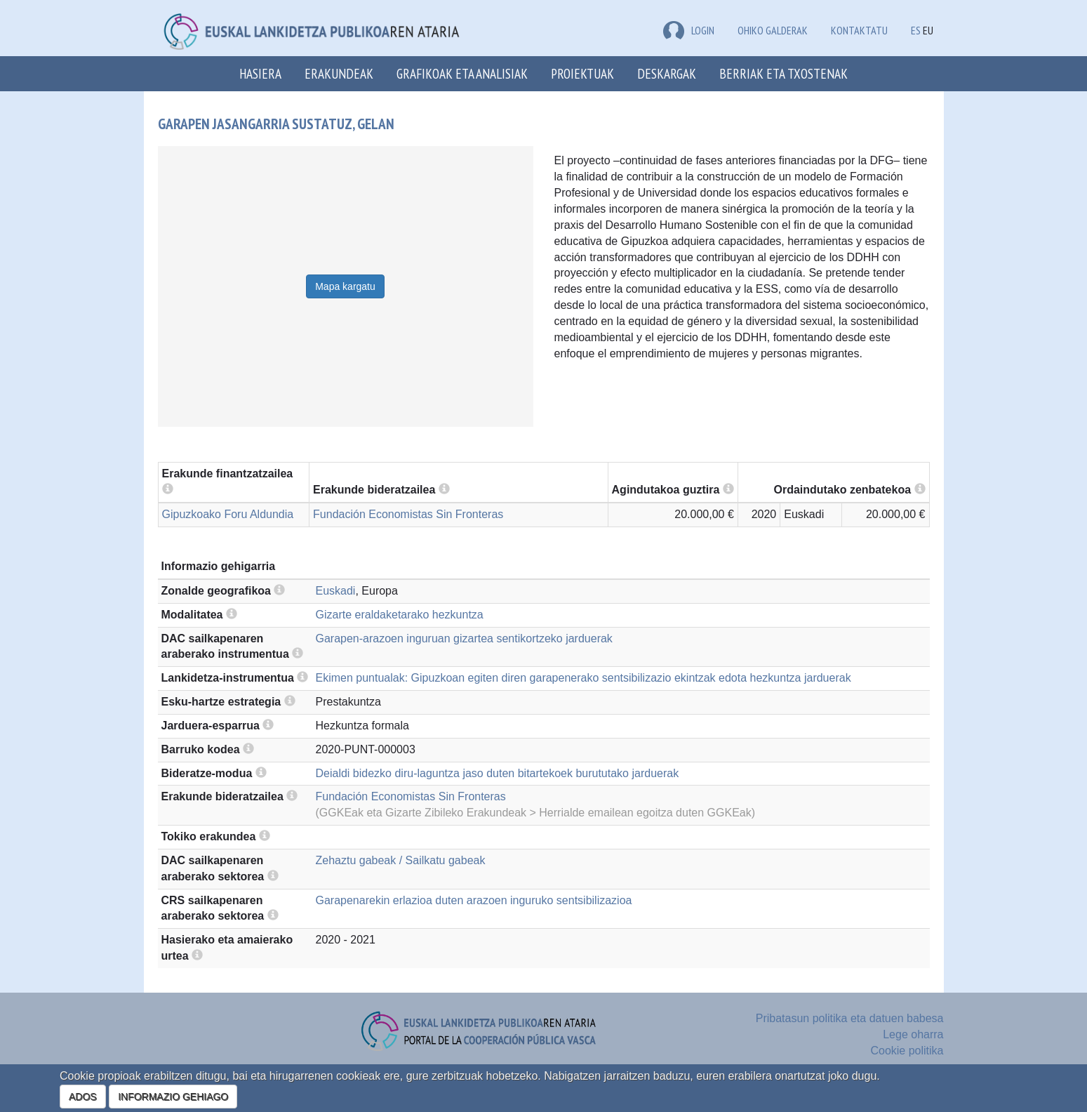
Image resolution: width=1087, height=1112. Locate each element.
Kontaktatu (859, 30)
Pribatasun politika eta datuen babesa (850, 1018)
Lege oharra (913, 1034)
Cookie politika (906, 1051)
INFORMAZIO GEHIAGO (173, 1096)
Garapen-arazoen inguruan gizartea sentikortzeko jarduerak (464, 638)
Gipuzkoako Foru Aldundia (228, 514)
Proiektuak (582, 73)
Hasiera (260, 73)
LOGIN (688, 30)
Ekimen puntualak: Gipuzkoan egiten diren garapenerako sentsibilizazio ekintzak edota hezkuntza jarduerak (583, 678)
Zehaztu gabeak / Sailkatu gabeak (401, 860)
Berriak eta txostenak (783, 73)
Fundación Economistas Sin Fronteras (408, 514)
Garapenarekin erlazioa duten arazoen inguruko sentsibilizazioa (474, 900)
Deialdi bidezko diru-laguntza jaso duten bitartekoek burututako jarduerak (497, 773)
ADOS (83, 1096)
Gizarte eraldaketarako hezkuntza (400, 615)
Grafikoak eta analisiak (462, 73)
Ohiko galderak (773, 30)
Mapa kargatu (345, 286)
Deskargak (666, 73)
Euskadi (336, 591)
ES (916, 30)
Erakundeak (339, 73)
